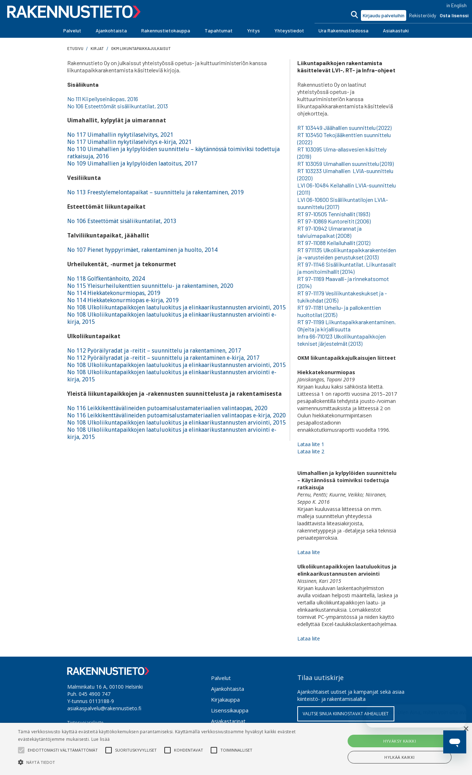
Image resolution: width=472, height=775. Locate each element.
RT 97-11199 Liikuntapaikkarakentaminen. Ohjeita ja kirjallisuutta (346, 325)
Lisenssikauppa (229, 710)
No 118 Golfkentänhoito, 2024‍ (106, 278)
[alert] (236, 749)
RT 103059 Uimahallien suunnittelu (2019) (345, 163)
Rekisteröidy (422, 15)
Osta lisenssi (454, 15)
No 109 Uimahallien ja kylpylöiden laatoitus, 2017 (132, 163)
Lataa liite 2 (310, 451)
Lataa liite (308, 552)
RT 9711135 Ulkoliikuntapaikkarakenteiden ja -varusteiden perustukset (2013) (346, 253)
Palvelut (221, 677)
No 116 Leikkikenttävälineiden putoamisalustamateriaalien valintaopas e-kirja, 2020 (176, 415)
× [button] (465, 729)
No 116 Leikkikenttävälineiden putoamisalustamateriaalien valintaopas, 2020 (167, 408)
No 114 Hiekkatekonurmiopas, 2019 (113, 293)
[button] (72, 30)
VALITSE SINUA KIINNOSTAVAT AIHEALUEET (346, 714)
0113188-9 (101, 701)
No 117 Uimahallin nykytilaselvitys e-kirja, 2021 (129, 142)
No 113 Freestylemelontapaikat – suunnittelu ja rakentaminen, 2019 (155, 192)
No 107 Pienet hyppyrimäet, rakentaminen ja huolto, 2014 (142, 249)
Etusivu (75, 48)
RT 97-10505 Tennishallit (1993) (333, 213)
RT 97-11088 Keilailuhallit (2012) (333, 242)
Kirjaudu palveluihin (383, 15)
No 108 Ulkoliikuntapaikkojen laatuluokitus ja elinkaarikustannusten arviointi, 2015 (176, 307)
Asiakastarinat (228, 721)
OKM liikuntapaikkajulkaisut (141, 48)
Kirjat (97, 48)
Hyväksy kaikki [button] (399, 741)
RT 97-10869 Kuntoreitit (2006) (334, 221)
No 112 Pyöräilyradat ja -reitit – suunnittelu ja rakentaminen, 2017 (154, 350)
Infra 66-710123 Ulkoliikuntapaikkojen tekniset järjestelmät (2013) (341, 340)
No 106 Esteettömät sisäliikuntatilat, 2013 (117, 106)
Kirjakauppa (225, 699)
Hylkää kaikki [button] (399, 757)
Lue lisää (100, 739)
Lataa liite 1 (310, 444)
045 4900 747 (94, 693)
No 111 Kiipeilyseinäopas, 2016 (102, 98)
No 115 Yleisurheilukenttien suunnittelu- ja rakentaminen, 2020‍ (150, 285)
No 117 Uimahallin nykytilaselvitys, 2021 (120, 134)
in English (456, 5)
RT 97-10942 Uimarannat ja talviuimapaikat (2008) (329, 232)
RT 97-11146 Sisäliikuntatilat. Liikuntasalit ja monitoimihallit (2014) (346, 268)
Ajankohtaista (227, 688)
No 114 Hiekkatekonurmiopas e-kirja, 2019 (123, 300)
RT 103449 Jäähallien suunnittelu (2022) (344, 127)
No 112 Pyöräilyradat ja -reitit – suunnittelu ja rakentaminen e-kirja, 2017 (163, 357)
